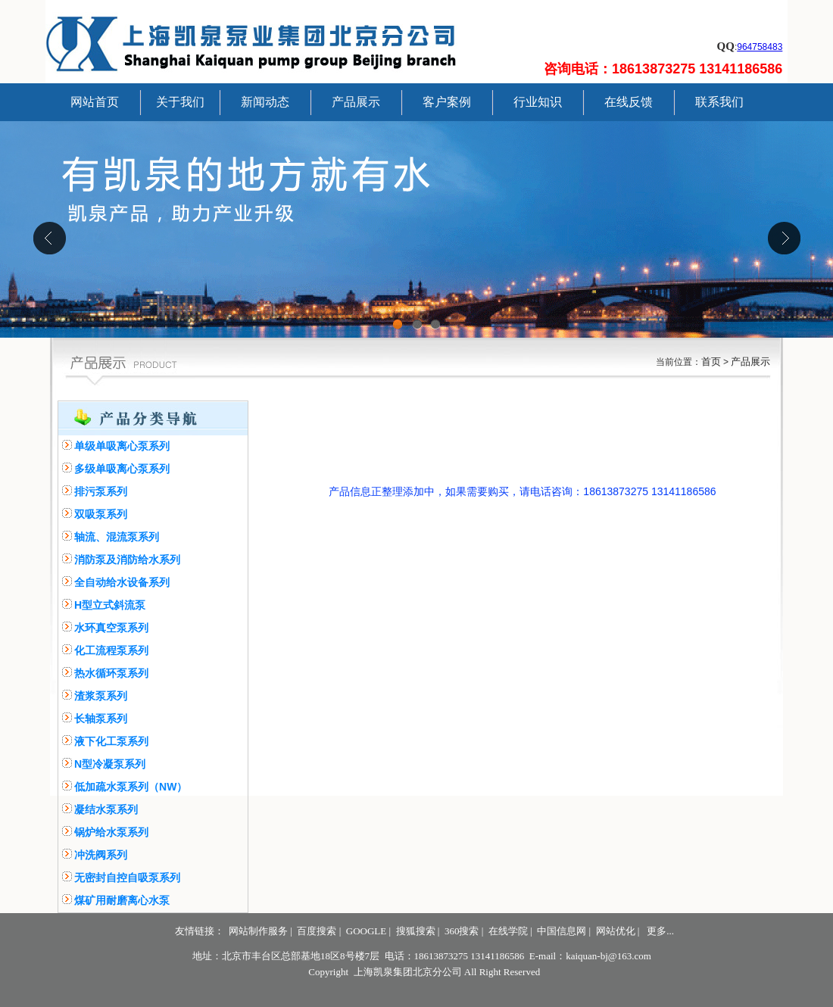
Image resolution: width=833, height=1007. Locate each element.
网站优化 (615, 931)
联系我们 (719, 101)
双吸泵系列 (100, 514)
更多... (660, 931)
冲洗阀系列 (100, 855)
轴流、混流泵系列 (116, 537)
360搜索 (462, 931)
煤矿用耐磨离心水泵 (122, 900)
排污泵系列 (100, 491)
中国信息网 (561, 931)
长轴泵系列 (100, 718)
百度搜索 (316, 931)
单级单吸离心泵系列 (122, 446)
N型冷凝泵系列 (109, 764)
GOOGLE (366, 931)
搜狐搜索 (415, 931)
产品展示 (356, 101)
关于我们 (180, 101)
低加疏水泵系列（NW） (130, 787)
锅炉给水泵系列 (111, 832)
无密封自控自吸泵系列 (127, 877)
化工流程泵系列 (111, 650)
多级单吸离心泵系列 (122, 469)
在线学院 (508, 931)
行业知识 (537, 101)
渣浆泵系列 (100, 696)
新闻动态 (265, 101)
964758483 (759, 47)
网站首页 (94, 101)
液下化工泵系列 (111, 741)
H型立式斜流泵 (109, 605)
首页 (711, 361)
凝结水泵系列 (106, 809)
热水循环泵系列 (111, 673)
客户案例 (447, 101)
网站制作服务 (258, 931)
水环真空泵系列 (111, 628)
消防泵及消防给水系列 (127, 559)
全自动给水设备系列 (122, 582)
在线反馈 (628, 101)
